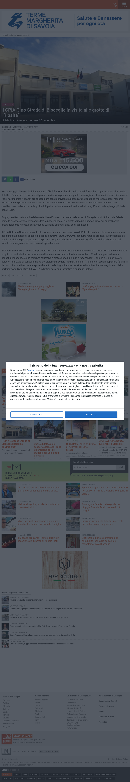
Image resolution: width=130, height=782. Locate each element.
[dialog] (65, 391)
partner (31, 370)
